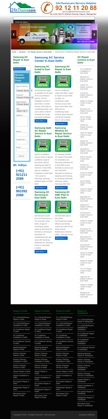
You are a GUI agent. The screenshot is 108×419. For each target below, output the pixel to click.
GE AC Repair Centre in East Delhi (85, 119)
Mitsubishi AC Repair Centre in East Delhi (86, 199)
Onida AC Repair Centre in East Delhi (86, 223)
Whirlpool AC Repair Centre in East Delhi (86, 295)
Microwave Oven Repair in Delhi (19, 394)
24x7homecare (49, 415)
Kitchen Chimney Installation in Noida (42, 360)
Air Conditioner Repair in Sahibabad (85, 335)
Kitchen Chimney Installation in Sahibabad (83, 368)
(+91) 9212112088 (21, 176)
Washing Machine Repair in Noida (41, 348)
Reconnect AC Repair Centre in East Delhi (86, 239)
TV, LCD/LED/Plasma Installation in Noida (43, 324)
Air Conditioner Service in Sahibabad (86, 349)
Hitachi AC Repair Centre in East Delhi (86, 143)
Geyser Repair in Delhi (21, 371)
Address (22, 121)
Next (94, 34)
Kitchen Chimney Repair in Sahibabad (85, 361)
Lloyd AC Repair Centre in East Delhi (86, 191)
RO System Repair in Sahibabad (85, 393)
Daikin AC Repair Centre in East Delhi (86, 103)
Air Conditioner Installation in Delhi (20, 336)
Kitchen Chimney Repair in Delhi (19, 354)
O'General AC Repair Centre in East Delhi (86, 215)
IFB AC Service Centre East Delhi (86, 159)
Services (22, 52)
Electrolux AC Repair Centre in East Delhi (86, 111)
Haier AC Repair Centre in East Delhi (86, 135)
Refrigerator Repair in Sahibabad (85, 399)
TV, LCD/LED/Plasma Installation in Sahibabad (85, 328)
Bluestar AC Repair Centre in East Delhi (86, 79)
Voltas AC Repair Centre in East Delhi (86, 287)
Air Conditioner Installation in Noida (42, 336)
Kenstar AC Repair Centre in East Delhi (86, 167)
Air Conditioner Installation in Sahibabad (83, 342)
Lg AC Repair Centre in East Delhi (85, 183)
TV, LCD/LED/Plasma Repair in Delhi (21, 318)
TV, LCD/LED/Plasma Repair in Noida (43, 318)
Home (14, 52)
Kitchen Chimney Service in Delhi (19, 366)
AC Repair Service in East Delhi (40, 52)
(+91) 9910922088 (21, 193)
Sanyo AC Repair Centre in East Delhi (86, 255)
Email (22, 151)
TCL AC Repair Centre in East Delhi (86, 271)
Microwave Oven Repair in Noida (41, 396)
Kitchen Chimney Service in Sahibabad (85, 375)
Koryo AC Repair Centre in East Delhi (86, 175)
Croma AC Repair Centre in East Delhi (86, 95)
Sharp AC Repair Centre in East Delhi (86, 263)
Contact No (22, 143)
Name (22, 135)
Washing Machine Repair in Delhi (20, 348)
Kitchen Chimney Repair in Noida (41, 354)
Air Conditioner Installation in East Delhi (85, 71)
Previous (13, 34)
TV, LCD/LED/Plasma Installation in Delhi (21, 324)
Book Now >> (19, 69)
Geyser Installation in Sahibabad (85, 387)
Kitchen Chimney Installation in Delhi (20, 360)
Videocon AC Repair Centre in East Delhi (86, 279)
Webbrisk (91, 415)
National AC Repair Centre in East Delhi (86, 207)
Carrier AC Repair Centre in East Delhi (86, 87)
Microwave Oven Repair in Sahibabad (85, 405)
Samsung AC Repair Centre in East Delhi (86, 247)
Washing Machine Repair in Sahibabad (85, 355)
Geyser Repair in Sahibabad (83, 381)
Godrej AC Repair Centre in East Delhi (86, 127)
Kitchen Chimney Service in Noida (41, 366)
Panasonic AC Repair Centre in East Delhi (86, 231)
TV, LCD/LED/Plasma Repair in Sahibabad (85, 321)
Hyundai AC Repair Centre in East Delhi (86, 151)
